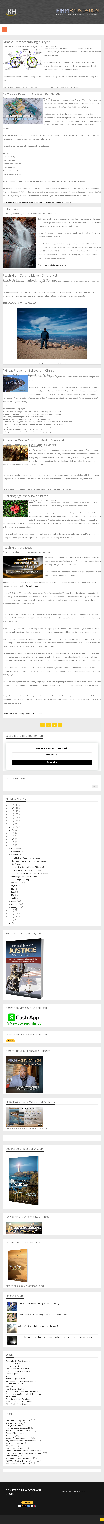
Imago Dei (10, 1376)
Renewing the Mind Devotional (18, 1399)
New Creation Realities (15, 1389)
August (14, 885)
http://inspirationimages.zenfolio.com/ (52, 364)
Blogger (82, 1491)
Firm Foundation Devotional (17, 1368)
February (15, 904)
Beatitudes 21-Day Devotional (18, 1361)
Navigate (9, 1386)
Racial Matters (12, 1396)
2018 (11, 827)
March (14, 901)
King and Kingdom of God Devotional (21, 1381)
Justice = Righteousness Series (18, 1379)
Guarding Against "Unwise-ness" (24, 876)
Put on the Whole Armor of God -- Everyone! (29, 873)
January (14, 907)
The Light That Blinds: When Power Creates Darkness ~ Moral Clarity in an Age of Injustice (55, 1337)
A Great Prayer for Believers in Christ (26, 870)
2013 (11, 842)
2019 (11, 823)
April (13, 898)
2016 (11, 833)
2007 (11, 923)
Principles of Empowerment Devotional (22, 1391)
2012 (11, 845)
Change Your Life (13, 1366)
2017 (11, 830)
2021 (11, 817)
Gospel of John (12, 1373)
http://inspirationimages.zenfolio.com (56, 265)
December (15, 848)
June (13, 892)
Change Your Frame (14, 1363)
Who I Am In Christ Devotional (18, 1404)
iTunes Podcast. (32, 586)
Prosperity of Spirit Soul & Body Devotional (23, 1394)
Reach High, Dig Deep (20, 879)
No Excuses (16, 864)
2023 (11, 811)
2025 (11, 805)
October (14, 854)
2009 (11, 916)
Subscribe (52, 762)
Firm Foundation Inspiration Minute (20, 1371)
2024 (11, 808)
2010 (11, 913)
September (16, 882)
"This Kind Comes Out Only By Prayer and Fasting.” (39, 1303)
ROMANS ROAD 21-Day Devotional (20, 1401)
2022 (11, 814)
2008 (11, 920)
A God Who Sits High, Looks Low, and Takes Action (39, 1326)
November (15, 851)
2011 (11, 910)
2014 (11, 839)
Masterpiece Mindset (14, 1384)
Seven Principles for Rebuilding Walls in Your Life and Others (42, 1314)
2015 (11, 836)
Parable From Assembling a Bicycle (25, 858)
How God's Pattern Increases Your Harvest (28, 861)
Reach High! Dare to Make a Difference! (27, 867)
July (12, 889)
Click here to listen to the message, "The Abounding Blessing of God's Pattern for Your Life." (37, 203)
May (13, 895)
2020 (11, 820)
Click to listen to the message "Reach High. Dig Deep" (23, 713)
